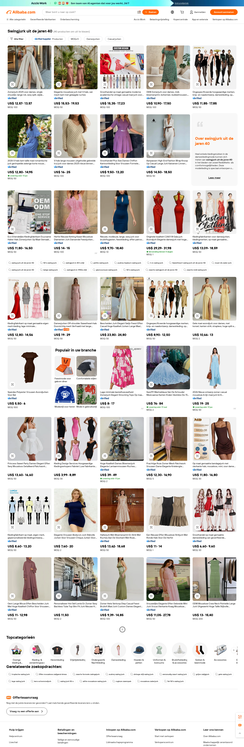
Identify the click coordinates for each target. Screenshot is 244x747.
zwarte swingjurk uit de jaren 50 (161, 270)
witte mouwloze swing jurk (93, 681)
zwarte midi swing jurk (195, 270)
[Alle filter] (17, 39)
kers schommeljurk (41, 681)
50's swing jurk (48, 263)
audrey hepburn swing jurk (127, 263)
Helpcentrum (15, 736)
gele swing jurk (223, 674)
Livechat (13, 742)
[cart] (182, 12)
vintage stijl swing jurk (141, 674)
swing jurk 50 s (65, 681)
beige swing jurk (49, 270)
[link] (240, 717)
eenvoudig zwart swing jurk (173, 674)
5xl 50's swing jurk (174, 681)
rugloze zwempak (121, 681)
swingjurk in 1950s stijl (75, 270)
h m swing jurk (155, 263)
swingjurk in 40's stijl (73, 263)
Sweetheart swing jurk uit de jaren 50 (187, 263)
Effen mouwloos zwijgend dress (51, 674)
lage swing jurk (16, 681)
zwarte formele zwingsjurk (86, 674)
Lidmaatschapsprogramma (119, 742)
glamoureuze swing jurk (105, 270)
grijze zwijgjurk (201, 674)
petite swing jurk (99, 263)
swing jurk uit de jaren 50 (21, 263)
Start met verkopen (164, 736)
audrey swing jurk (115, 674)
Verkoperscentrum (164, 742)
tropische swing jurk (19, 674)
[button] (12, 84)
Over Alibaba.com (212, 736)
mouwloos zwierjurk (147, 681)
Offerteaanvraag (114, 736)
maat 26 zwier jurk (221, 263)
